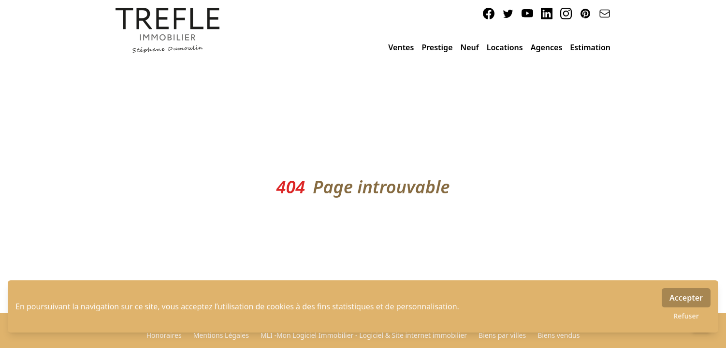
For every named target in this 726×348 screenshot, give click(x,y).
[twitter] (508, 13)
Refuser (686, 315)
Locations (505, 47)
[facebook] (488, 13)
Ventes (401, 47)
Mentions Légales (221, 335)
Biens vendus (558, 335)
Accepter (686, 297)
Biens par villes (502, 335)
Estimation (590, 47)
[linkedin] (546, 13)
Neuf (470, 47)
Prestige (436, 47)
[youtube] (527, 13)
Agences (547, 47)
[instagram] (566, 13)
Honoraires (164, 335)
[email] (604, 13)
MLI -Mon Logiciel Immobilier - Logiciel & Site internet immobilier (364, 335)
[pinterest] (585, 13)
